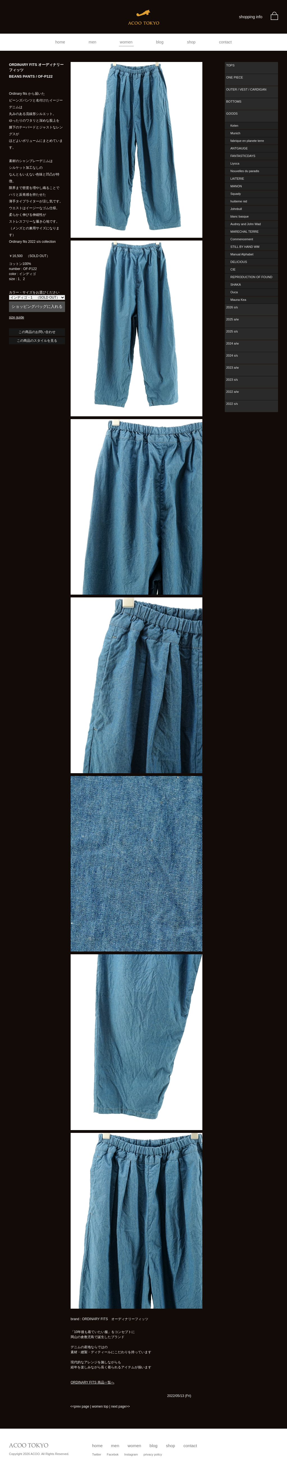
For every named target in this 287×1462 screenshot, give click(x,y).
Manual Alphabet (241, 254)
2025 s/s (232, 331)
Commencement (241, 239)
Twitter (96, 1454)
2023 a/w (232, 367)
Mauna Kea (238, 299)
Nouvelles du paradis (244, 171)
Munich (235, 133)
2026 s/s (232, 307)
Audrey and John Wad (245, 224)
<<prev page (79, 1406)
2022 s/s (232, 403)
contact (225, 42)
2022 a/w (232, 391)
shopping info (250, 17)
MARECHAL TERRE (244, 231)
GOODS (232, 113)
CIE (232, 269)
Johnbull (236, 209)
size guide (16, 317)
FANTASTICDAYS (242, 156)
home (60, 42)
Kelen (234, 125)
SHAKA (235, 284)
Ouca (234, 292)
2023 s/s (232, 379)
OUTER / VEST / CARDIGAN (246, 89)
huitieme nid (238, 201)
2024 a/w (232, 343)
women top (100, 1406)
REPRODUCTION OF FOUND (251, 277)
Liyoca (234, 163)
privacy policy (153, 1454)
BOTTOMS (233, 101)
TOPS (230, 65)
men (92, 42)
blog (159, 42)
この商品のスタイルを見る (37, 341)
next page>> (120, 1406)
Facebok (113, 1454)
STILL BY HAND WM (244, 246)
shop (191, 42)
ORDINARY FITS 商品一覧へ (92, 1382)
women (126, 42)
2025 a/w (232, 319)
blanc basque (239, 216)
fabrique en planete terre (247, 140)
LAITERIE (237, 178)
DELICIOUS (238, 262)
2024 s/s (232, 355)
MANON (236, 186)
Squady (235, 193)
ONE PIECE (234, 77)
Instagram (131, 1454)
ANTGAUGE (239, 148)
